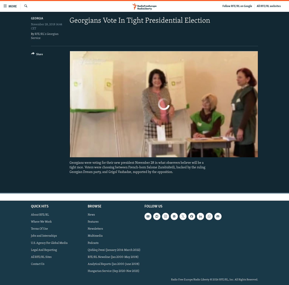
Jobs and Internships (44, 235)
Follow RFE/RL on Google (237, 6)
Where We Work (41, 221)
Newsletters (95, 228)
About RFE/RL (40, 214)
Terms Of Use (39, 228)
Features (93, 221)
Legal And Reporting (44, 249)
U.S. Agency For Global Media (49, 242)
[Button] (37, 55)
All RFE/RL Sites (41, 256)
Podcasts (93, 242)
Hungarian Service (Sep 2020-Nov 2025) (113, 270)
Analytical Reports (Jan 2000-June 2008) (114, 263)
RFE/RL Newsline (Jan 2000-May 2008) (113, 256)
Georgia (37, 18)
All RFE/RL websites (269, 6)
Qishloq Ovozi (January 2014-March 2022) (114, 249)
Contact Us (37, 263)
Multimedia (95, 235)
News (91, 214)
